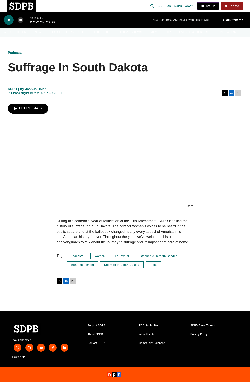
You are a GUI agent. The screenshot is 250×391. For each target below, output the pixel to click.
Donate (236, 10)
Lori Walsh (122, 264)
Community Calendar (152, 351)
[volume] (20, 28)
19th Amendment (82, 273)
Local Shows (131, 40)
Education (103, 40)
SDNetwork (226, 40)
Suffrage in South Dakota (121, 273)
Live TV (209, 10)
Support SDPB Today (176, 10)
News (39, 40)
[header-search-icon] (152, 10)
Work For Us (146, 342)
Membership (161, 40)
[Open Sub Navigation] (29, 40)
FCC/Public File (148, 334)
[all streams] (232, 28)
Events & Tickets (193, 40)
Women (100, 264)
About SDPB (95, 342)
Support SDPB (96, 334)
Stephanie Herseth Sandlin (159, 264)
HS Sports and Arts (69, 40)
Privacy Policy (198, 342)
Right (153, 273)
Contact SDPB (96, 351)
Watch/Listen (15, 40)
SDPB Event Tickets (202, 334)
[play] (9, 28)
